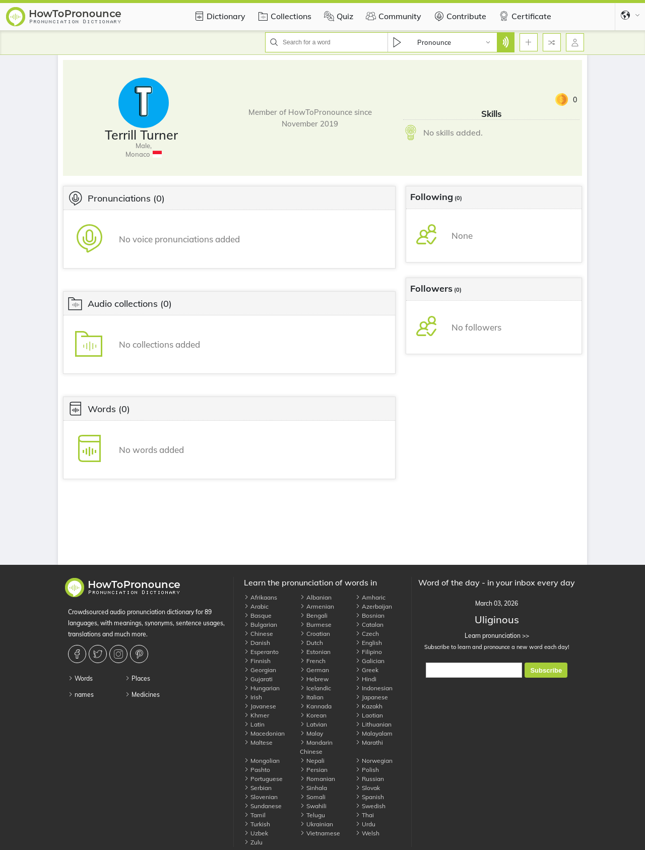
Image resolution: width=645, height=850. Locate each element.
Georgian (260, 670)
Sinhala (313, 788)
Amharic (370, 597)
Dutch (311, 642)
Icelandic (315, 688)
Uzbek (256, 833)
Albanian (316, 597)
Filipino (368, 652)
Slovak (367, 788)
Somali (313, 797)
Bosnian (369, 615)
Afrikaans (260, 597)
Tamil (255, 815)
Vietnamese (320, 833)
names (81, 694)
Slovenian (261, 797)
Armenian (317, 606)
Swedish (370, 806)
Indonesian (374, 688)
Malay (311, 733)
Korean (313, 715)
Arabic (256, 606)
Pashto (257, 769)
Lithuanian (373, 724)
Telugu (312, 815)
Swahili (313, 806)
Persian (314, 769)
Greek (366, 670)
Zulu (253, 842)
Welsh (367, 833)
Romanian (317, 778)
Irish (253, 697)
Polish (367, 769)
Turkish (257, 824)
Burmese (316, 624)
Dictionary (218, 16)
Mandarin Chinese (316, 747)
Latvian (313, 724)
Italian (312, 697)
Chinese (258, 633)
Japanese (371, 697)
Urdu (365, 824)
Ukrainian (316, 824)
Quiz (337, 16)
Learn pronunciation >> (497, 635)
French (313, 661)
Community (392, 16)
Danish (257, 642)
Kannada (316, 706)
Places (137, 678)
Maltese (258, 742)
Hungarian (262, 688)
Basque (258, 615)
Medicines (142, 694)
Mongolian (262, 760)
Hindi (365, 679)
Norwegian (374, 760)
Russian (369, 778)
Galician (369, 661)
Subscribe (546, 670)
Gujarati (258, 679)
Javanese (260, 706)
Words (80, 678)
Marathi (369, 742)
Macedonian (264, 733)
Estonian (315, 652)
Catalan (369, 624)
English (368, 642)
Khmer (256, 715)
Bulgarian (260, 624)
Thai (364, 815)
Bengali (314, 615)
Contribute (458, 16)
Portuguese (263, 778)
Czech (367, 633)
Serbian (258, 788)
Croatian (315, 633)
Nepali (312, 760)
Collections (283, 16)
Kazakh (368, 706)
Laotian (369, 715)
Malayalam (374, 733)
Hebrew (314, 679)
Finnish (257, 661)
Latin (254, 724)
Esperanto (261, 652)
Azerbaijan (373, 606)
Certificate (523, 16)
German (314, 670)
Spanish (369, 797)
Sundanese (263, 806)
